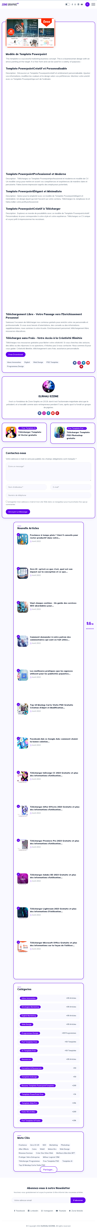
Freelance (23, 1145)
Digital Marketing (29, 1016)
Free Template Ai (27, 428)
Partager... (48, 1169)
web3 (42, 1149)
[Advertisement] (48, 99)
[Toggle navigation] (93, 4)
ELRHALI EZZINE (48, 1226)
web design (65, 1149)
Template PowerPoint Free (32, 1094)
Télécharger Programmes (29, 1161)
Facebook (19, 1210)
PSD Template (52, 362)
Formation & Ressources (31, 1068)
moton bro (52, 1149)
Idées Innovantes (28, 998)
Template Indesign (29, 1077)
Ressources (26, 1059)
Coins (34, 1149)
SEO (44, 1145)
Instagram (47, 1210)
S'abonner (78, 1200)
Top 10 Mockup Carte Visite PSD (32, 1165)
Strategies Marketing (30, 1007)
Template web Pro (29, 1103)
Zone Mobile (76, 1210)
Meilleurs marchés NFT (65, 1153)
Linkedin (33, 1210)
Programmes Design (15, 366)
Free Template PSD (51, 1161)
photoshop (65, 1145)
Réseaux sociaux (26, 1153)
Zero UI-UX (34, 1145)
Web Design (38, 362)
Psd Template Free (29, 1042)
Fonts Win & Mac (28, 1112)
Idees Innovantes (14, 362)
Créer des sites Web (44, 1153)
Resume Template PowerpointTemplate (38, 1086)
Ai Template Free (29, 1051)
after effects (24, 1149)
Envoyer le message (18, 511)
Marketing (53, 1145)
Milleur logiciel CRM (51, 1157)
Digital (27, 362)
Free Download (16, 354)
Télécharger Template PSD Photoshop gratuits (78, 435)
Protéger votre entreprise (29, 1157)
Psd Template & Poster (31, 1121)
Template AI (67, 1161)
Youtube (61, 1210)
